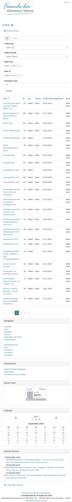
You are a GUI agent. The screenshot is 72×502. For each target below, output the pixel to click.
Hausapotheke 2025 (11, 182)
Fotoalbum (8, 353)
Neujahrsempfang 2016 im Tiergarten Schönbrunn (10, 301)
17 (17, 437)
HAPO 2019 (8, 123)
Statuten (7, 334)
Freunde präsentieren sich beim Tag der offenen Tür (11, 106)
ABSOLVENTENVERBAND (15, 369)
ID (23, 99)
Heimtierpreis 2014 (10, 244)
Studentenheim (10, 340)
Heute (36, 417)
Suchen (9, 91)
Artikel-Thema (10, 53)
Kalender (18, 485)
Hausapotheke (9, 155)
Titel (6, 99)
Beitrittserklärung (11, 345)
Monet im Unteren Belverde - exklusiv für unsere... (10, 291)
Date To (7, 71)
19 (36, 437)
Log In (67, 2)
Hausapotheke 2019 (11, 170)
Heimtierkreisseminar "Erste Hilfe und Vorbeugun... (11, 192)
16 (8, 437)
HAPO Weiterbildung (11, 131)
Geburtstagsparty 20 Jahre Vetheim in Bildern (11, 115)
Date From (8, 62)
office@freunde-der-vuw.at (36, 501)
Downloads (8, 350)
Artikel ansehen (11, 31)
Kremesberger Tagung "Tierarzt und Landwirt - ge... (11, 281)
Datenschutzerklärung (41, 493)
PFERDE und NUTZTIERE (14, 374)
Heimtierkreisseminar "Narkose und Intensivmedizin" (11, 212)
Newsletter (8, 355)
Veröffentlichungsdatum (53, 99)
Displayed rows (11, 81)
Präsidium (8, 332)
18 (27, 437)
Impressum (26, 493)
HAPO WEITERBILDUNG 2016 (10, 148)
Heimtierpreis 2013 (10, 239)
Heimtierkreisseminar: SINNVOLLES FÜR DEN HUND (12, 231)
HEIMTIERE (9, 372)
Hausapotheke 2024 (11, 177)
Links (6, 347)
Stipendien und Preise (13, 337)
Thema (38, 99)
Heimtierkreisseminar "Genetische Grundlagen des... (11, 202)
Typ (29, 99)
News (6, 329)
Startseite (8, 327)
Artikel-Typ (9, 44)
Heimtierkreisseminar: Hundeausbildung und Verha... (12, 222)
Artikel (6, 25)
